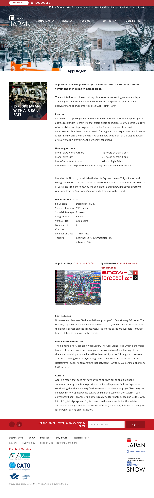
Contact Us (125, 7)
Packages (85, 20)
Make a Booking (57, 7)
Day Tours (108, 20)
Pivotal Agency (62, 484)
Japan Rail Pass (134, 20)
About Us (88, 7)
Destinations (43, 20)
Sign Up (135, 424)
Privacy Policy (28, 442)
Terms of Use (46, 442)
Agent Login (139, 7)
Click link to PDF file (84, 263)
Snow (65, 20)
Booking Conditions (66, 442)
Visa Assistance (74, 7)
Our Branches (102, 7)
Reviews (114, 7)
